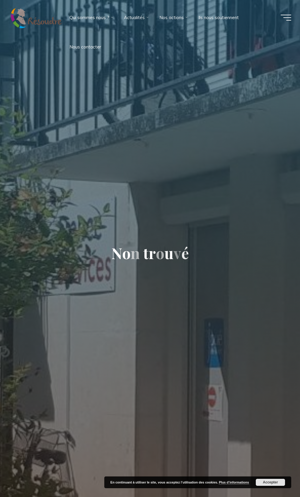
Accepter (270, 482)
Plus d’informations (234, 482)
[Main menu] (286, 18)
